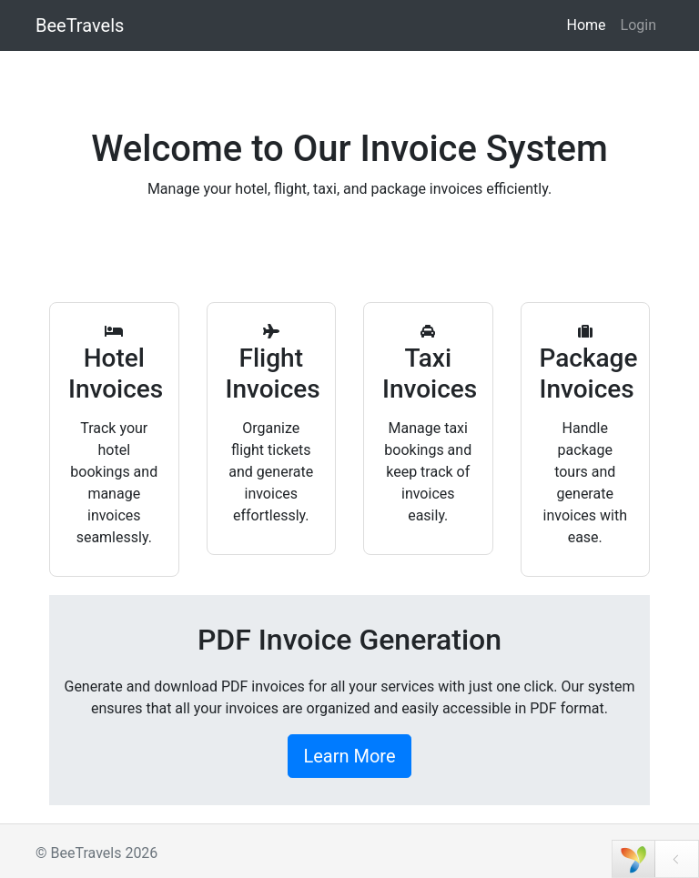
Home (585, 25)
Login (638, 25)
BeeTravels (79, 25)
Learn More (349, 756)
